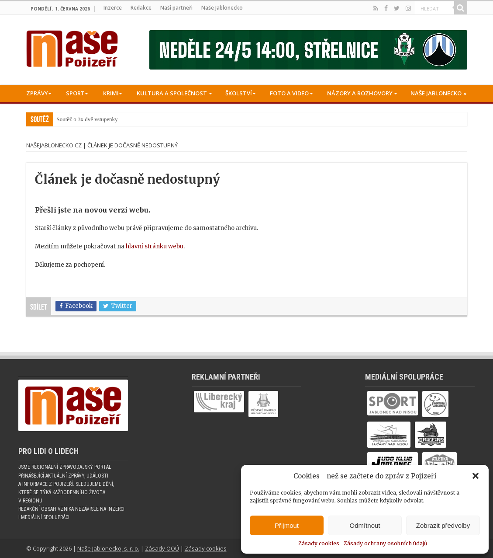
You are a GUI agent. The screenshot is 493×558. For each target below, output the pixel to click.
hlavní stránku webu (154, 246)
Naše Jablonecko (222, 7)
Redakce (141, 7)
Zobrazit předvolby (443, 525)
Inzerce (112, 7)
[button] (475, 475)
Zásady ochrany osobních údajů (385, 543)
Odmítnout (364, 525)
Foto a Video (289, 93)
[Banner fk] (308, 49)
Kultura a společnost (172, 93)
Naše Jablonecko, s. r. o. (108, 548)
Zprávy (37, 93)
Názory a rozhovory (360, 93)
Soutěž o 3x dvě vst (79, 119)
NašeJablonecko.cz (54, 145)
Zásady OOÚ (162, 548)
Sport (75, 93)
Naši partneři (176, 7)
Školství (238, 93)
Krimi (111, 93)
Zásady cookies (318, 543)
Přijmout (287, 525)
